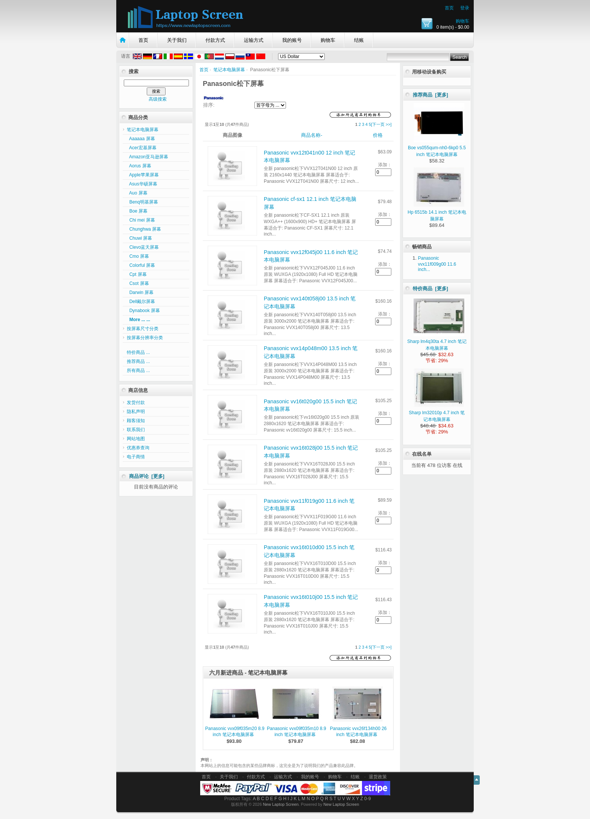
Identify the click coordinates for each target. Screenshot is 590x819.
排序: (208, 105)
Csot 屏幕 (138, 283)
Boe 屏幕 (137, 211)
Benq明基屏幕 (142, 202)
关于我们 (177, 40)
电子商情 (136, 456)
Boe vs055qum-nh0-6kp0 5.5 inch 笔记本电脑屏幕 (437, 147)
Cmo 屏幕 (138, 256)
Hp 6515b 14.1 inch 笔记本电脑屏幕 (437, 212)
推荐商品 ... (138, 361)
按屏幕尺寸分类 (142, 328)
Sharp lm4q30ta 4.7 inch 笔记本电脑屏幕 (436, 341)
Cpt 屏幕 (137, 274)
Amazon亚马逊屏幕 (147, 156)
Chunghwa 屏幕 (144, 229)
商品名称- (311, 135)
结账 (359, 40)
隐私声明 (136, 411)
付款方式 (215, 40)
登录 (464, 8)
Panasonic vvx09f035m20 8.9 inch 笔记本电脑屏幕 (234, 732)
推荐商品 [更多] (430, 95)
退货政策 (378, 776)
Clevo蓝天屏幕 (143, 247)
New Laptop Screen (281, 804)
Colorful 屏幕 (141, 265)
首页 (449, 8)
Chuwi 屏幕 (139, 238)
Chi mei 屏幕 (141, 220)
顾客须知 (136, 420)
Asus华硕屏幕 (142, 184)
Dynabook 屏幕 (143, 310)
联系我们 (136, 429)
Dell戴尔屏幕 (141, 301)
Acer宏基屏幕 (142, 147)
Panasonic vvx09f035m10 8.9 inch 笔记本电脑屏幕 (296, 732)
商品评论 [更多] (146, 476)
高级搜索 (158, 99)
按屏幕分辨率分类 (145, 337)
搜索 (133, 71)
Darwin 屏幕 (140, 292)
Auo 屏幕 (137, 193)
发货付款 (136, 402)
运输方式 (253, 40)
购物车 (462, 21)
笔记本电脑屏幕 (229, 69)
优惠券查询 (138, 447)
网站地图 (136, 438)
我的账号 (292, 40)
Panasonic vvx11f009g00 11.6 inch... (437, 264)
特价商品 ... (138, 352)
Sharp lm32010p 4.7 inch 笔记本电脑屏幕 (437, 412)
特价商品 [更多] (430, 288)
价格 (378, 135)
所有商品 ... (138, 370)
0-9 (367, 798)
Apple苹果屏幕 (143, 175)
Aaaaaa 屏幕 (141, 138)
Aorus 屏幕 (139, 165)
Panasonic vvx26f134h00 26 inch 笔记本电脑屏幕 (358, 732)
